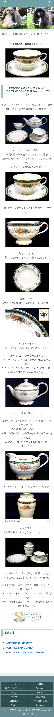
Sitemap (40, 705)
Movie (14, 697)
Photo (40, 692)
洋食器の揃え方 (40, 701)
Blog (14, 692)
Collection (14, 701)
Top (14, 684)
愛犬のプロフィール (14, 688)
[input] (27, 521)
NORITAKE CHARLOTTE (19, 643)
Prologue (40, 688)
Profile (40, 684)
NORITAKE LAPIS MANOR (20, 648)
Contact (14, 705)
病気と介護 (40, 697)
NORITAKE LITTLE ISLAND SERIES (25, 652)
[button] (48, 521)
